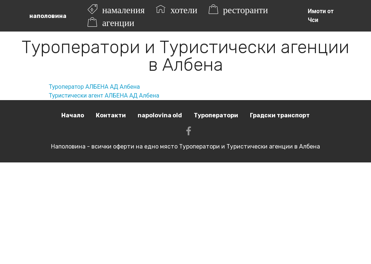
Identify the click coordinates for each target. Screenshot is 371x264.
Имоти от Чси (321, 15)
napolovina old (160, 115)
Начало (72, 115)
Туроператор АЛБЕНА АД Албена (94, 86)
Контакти (111, 115)
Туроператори (216, 115)
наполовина (47, 15)
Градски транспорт (280, 115)
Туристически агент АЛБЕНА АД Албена (104, 95)
